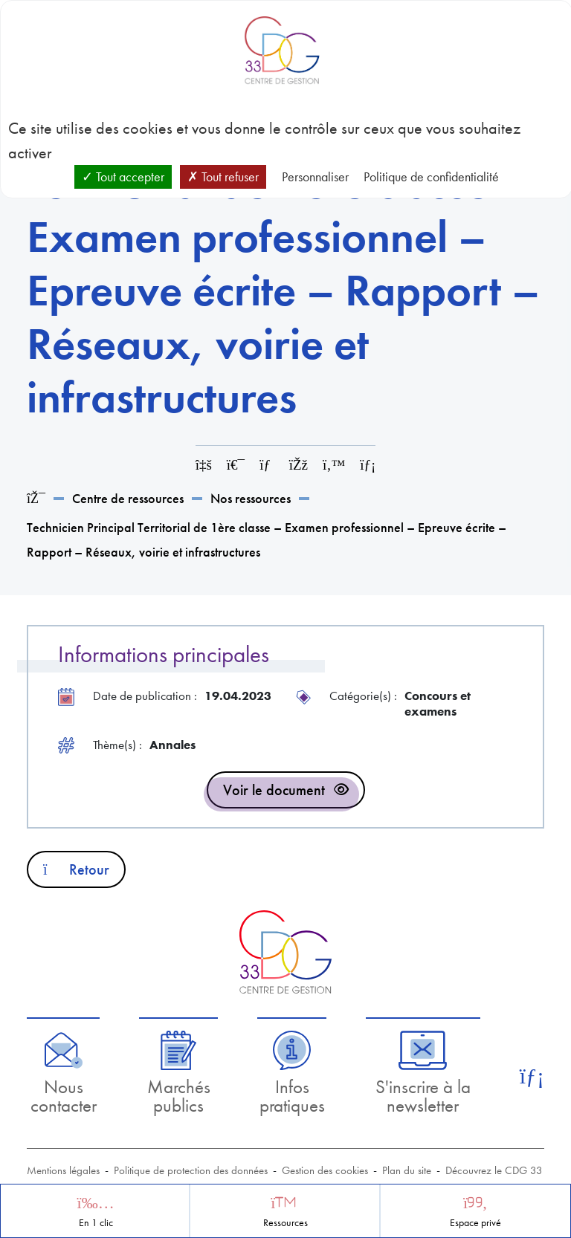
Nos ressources (250, 498)
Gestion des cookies (325, 1170)
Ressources (285, 1222)
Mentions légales (63, 1170)
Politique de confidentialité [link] (431, 176)
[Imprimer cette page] (236, 465)
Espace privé (475, 1222)
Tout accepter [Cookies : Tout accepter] (123, 176)
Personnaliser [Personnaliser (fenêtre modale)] (315, 176)
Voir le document (274, 790)
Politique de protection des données (191, 1170)
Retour (76, 869)
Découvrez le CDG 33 (494, 1170)
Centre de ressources (128, 498)
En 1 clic (96, 1222)
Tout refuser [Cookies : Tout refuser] (223, 176)
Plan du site (406, 1170)
